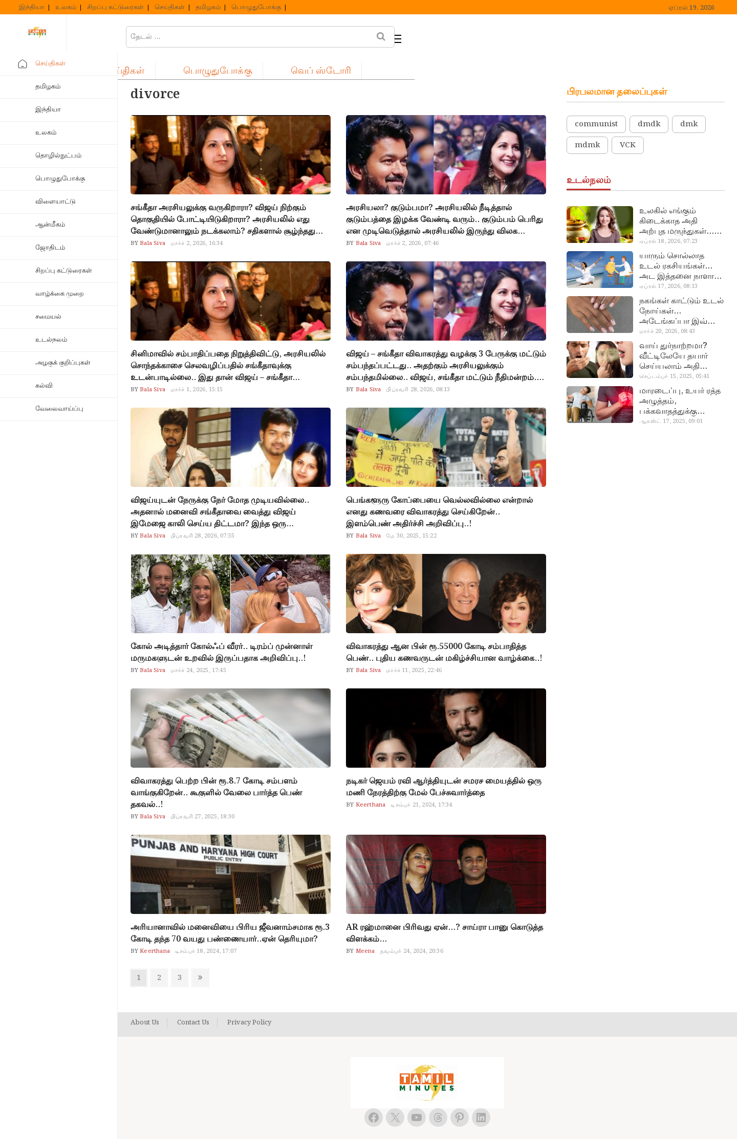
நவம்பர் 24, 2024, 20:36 (411, 925)
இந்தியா (32, 8)
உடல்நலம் (51, 339)
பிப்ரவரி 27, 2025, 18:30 (202, 791)
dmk (689, 99)
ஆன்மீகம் (50, 224)
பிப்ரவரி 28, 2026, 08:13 (418, 364)
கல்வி (44, 386)
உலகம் (65, 8)
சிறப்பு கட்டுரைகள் (115, 8)
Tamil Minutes (416, 1120)
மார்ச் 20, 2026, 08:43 (667, 305)
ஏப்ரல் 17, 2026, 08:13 (668, 260)
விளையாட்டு (55, 201)
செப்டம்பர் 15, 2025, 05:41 (674, 350)
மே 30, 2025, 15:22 (411, 510)
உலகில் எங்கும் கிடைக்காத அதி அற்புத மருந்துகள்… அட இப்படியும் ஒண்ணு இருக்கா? (676, 196)
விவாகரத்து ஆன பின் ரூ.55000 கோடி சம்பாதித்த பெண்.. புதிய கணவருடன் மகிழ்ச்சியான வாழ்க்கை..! (444, 627)
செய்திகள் (170, 8)
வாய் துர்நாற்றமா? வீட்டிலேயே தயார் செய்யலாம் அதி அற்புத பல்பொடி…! (676, 331)
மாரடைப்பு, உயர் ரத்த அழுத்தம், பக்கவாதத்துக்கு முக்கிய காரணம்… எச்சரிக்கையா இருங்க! (681, 376)
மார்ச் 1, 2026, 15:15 (196, 364)
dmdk (649, 99)
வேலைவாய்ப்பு (59, 409)
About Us (145, 997)
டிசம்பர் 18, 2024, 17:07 (205, 925)
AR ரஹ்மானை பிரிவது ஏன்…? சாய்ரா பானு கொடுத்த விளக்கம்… (444, 908)
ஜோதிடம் (50, 247)
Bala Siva (151, 217)
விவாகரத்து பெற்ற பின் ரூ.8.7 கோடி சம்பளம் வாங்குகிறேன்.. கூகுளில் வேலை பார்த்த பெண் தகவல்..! (216, 767)
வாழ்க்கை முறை (59, 293)
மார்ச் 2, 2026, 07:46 (412, 217)
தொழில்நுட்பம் (58, 155)
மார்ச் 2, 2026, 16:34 (196, 217)
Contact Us (193, 997)
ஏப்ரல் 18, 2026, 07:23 (668, 215)
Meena (364, 925)
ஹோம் (159, 34)
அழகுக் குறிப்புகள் (63, 363)
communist (596, 99)
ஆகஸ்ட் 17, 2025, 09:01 (671, 395)
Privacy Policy (249, 997)
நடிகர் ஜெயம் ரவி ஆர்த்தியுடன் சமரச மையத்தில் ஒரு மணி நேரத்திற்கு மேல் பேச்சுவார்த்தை (443, 761)
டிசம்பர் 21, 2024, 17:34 (421, 779)
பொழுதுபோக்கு (256, 8)
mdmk (587, 120)
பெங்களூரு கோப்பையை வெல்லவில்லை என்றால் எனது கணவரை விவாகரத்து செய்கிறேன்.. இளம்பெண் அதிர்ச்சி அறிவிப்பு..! (439, 486)
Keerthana (369, 779)
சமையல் (48, 316)
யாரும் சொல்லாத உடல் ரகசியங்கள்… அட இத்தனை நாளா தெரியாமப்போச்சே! (676, 241)
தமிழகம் (208, 8)
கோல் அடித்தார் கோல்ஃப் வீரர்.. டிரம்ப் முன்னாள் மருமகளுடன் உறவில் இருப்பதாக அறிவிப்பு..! (221, 627)
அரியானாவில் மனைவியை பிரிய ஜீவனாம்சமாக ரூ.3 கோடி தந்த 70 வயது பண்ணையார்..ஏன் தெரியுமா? (230, 908)
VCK (628, 120)
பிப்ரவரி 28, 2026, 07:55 (202, 510)
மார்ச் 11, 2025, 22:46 (414, 645)
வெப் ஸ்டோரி (430, 34)
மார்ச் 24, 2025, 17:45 (198, 645)
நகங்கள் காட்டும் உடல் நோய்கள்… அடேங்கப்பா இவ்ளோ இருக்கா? (681, 286)
